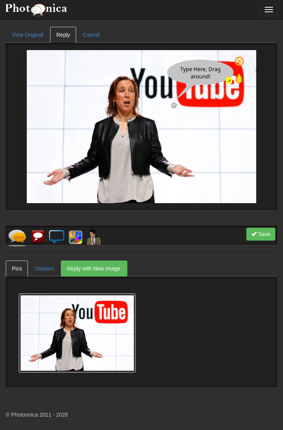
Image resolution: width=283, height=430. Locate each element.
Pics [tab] (17, 268)
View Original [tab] (27, 35)
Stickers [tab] (44, 268)
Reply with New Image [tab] (93, 268)
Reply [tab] (63, 35)
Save (260, 234)
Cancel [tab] (91, 35)
